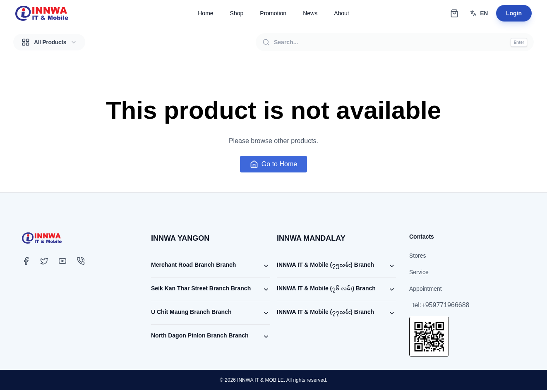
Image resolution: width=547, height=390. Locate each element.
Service (419, 272)
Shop (237, 13)
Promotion (273, 13)
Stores (417, 255)
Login (514, 13)
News (310, 13)
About (341, 13)
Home (205, 13)
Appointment (425, 288)
